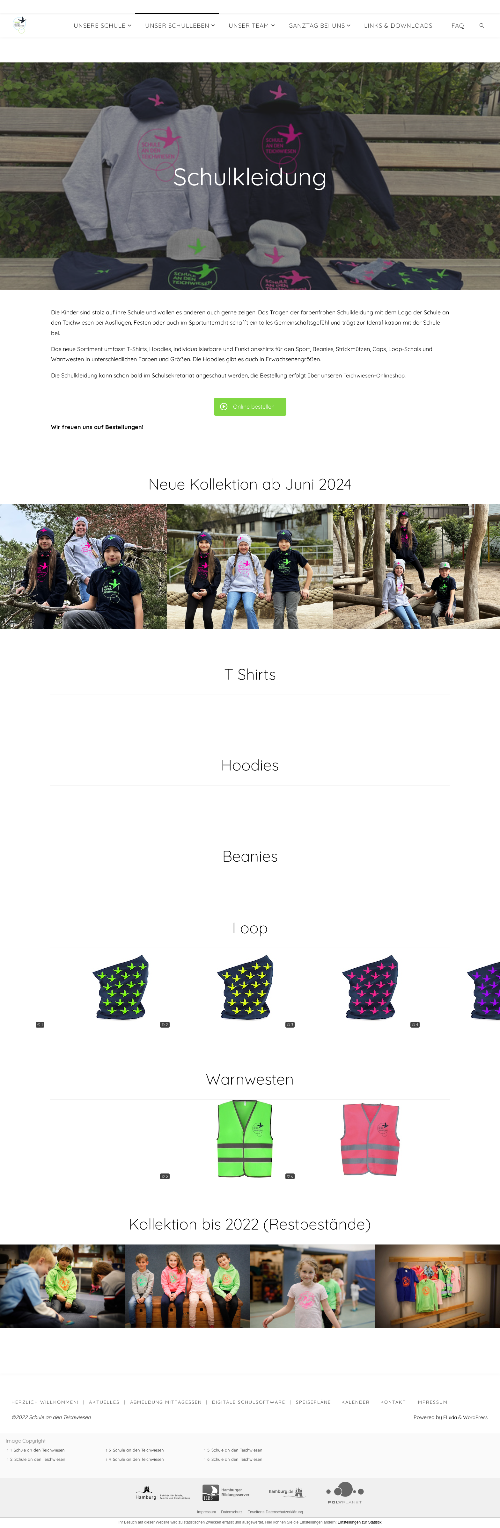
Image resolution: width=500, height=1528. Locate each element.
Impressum (434, 1402)
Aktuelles (104, 1402)
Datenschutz (231, 1512)
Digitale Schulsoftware (249, 1402)
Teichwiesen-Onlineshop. (375, 375)
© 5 (165, 1176)
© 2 (165, 1024)
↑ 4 (108, 1459)
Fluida (447, 1417)
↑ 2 (9, 1459)
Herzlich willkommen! (44, 1402)
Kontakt (395, 1402)
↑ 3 (108, 1450)
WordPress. (475, 1417)
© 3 (290, 1024)
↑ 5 (207, 1450)
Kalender (357, 1402)
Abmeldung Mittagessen (166, 1402)
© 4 (415, 1024)
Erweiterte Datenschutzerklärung (275, 1512)
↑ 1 (9, 1450)
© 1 (40, 1024)
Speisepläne (314, 1402)
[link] (482, 25)
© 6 (290, 1176)
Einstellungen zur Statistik (359, 1523)
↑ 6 (207, 1459)
